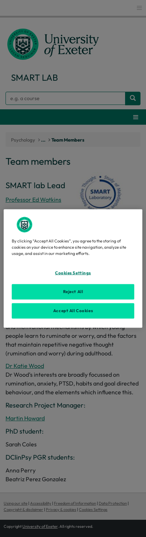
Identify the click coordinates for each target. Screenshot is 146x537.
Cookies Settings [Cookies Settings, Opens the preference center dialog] (73, 272)
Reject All (73, 291)
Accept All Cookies (73, 310)
